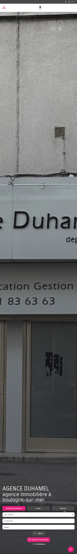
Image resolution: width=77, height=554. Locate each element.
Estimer (63, 509)
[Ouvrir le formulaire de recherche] (38, 534)
